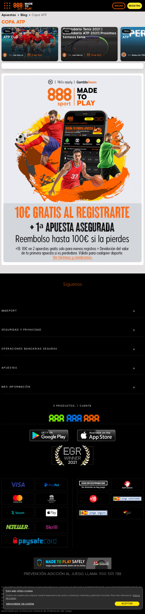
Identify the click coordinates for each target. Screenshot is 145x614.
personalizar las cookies (20, 604)
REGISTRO (134, 6)
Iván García (18, 55)
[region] (73, 598)
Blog (24, 15)
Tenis (7, 31)
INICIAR (119, 6)
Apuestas (9, 15)
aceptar (127, 603)
